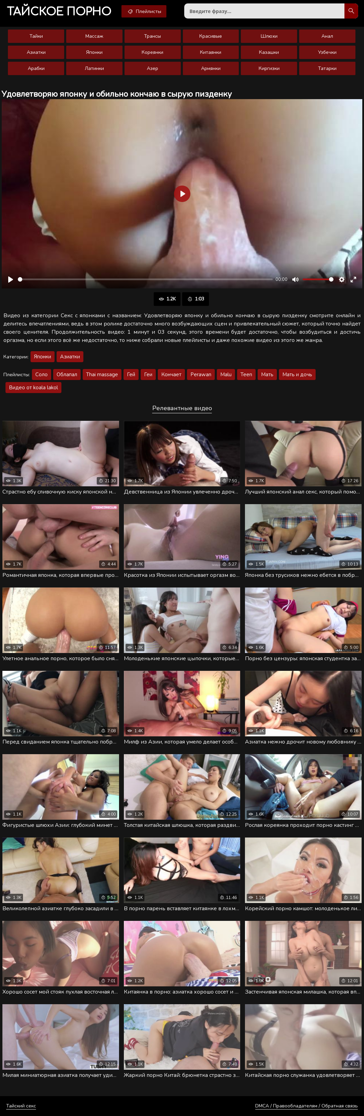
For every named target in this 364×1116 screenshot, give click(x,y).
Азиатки (36, 52)
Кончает (171, 374)
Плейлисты (144, 11)
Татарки (327, 68)
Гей (131, 374)
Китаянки (210, 52)
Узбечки (327, 52)
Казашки (269, 52)
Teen (246, 374)
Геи (148, 374)
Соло (41, 374)
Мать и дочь (297, 374)
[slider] (145, 279)
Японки (94, 52)
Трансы (152, 36)
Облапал (67, 374)
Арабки (36, 68)
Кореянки (152, 52)
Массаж (94, 36)
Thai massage (102, 374)
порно (59, 12)
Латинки (94, 68)
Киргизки (269, 68)
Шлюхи (269, 36)
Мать (267, 374)
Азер (152, 68)
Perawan (200, 374)
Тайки (36, 36)
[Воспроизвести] (10, 279)
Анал (327, 36)
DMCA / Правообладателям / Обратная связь (306, 1106)
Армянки (211, 68)
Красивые (210, 36)
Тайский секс (21, 1106)
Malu (226, 374)
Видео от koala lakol (33, 387)
